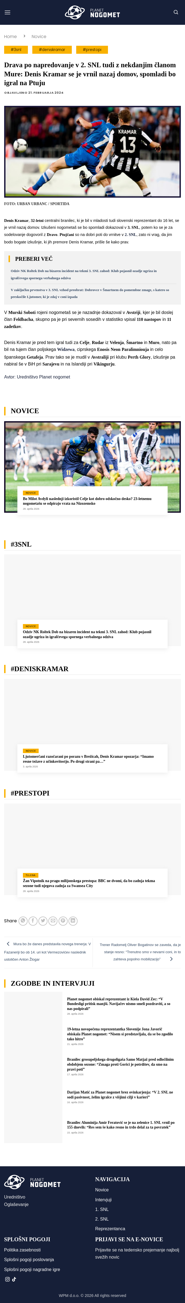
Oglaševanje (16, 1204)
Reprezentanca (110, 1228)
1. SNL (102, 1209)
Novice (39, 36)
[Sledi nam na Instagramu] (7, 1279)
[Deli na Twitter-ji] (42, 921)
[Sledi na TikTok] (14, 1279)
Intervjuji (103, 1199)
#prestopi (92, 49)
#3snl (16, 49)
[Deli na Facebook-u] (33, 921)
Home (10, 36)
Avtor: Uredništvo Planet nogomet (37, 377)
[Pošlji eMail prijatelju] (52, 921)
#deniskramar (52, 49)
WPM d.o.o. (69, 1295)
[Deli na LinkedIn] (73, 921)
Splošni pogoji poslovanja (29, 1259)
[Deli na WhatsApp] (23, 921)
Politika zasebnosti (22, 1250)
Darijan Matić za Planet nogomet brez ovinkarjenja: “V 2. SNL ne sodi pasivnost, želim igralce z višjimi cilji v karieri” (120, 1094)
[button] (7, 12)
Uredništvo (14, 1197)
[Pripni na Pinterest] (63, 921)
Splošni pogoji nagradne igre (32, 1269)
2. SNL (102, 1219)
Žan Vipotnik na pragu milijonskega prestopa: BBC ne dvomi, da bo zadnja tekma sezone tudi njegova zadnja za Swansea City (89, 883)
